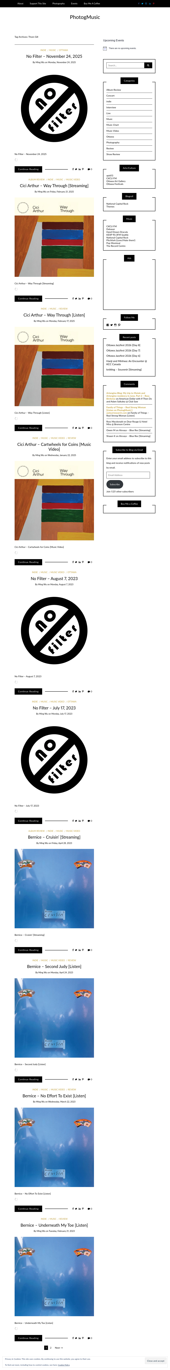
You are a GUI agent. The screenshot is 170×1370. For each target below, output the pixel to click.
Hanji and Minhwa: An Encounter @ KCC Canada (126, 363)
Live (108, 113)
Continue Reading (28, 169)
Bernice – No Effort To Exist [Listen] (54, 1095)
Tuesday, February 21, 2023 (62, 1231)
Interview (111, 107)
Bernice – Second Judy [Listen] (54, 966)
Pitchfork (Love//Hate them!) (120, 240)
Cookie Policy (64, 1365)
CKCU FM (111, 178)
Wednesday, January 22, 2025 (62, 455)
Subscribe (115, 484)
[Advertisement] (131, 285)
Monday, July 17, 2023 (61, 713)
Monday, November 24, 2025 (62, 62)
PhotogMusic (85, 17)
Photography (58, 3)
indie (43, 50)
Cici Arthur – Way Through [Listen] (54, 315)
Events (74, 3)
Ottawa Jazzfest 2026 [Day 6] (123, 355)
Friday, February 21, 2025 (62, 191)
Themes (110, 206)
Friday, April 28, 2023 (62, 843)
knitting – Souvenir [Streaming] (124, 369)
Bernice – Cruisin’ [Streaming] (54, 837)
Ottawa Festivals (114, 184)
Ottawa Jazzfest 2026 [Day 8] (123, 345)
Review (63, 308)
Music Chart (112, 124)
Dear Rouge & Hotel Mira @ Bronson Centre (126, 423)
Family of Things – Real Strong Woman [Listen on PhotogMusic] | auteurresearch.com (126, 410)
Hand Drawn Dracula (117, 231)
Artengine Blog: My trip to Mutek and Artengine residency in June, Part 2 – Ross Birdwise (127, 396)
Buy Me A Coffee (92, 3)
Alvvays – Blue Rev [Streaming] (134, 430)
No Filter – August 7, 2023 (54, 578)
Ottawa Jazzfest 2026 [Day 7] (123, 350)
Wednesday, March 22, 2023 (61, 1101)
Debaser (110, 229)
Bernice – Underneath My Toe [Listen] (54, 1225)
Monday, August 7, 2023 (61, 584)
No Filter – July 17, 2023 (54, 707)
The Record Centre (116, 245)
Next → (59, 1347)
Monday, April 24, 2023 (62, 972)
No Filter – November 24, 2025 (54, 56)
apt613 (109, 175)
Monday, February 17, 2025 (62, 321)
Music (52, 50)
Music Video (73, 179)
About (20, 3)
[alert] (129, 48)
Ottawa (63, 50)
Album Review (36, 179)
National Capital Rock (117, 203)
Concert (110, 95)
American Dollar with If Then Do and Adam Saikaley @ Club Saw (129, 400)
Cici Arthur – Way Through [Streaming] (54, 185)
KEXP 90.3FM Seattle (117, 234)
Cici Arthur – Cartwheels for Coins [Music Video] (54, 447)
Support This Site (38, 3)
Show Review (113, 154)
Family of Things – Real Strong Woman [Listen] (127, 414)
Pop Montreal (113, 243)
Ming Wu (40, 62)
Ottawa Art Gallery (116, 181)
